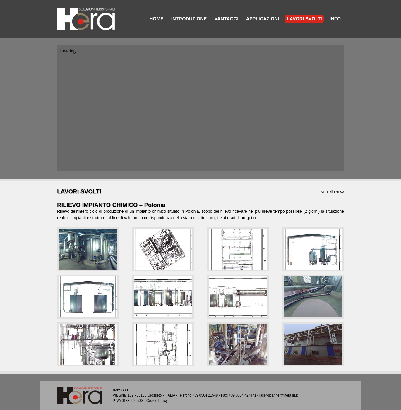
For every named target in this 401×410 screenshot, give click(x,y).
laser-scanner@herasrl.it (278, 395)
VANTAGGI (227, 18)
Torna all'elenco (332, 191)
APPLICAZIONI (262, 18)
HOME (157, 18)
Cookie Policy (157, 401)
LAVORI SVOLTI (304, 18)
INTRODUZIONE (189, 18)
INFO (335, 18)
